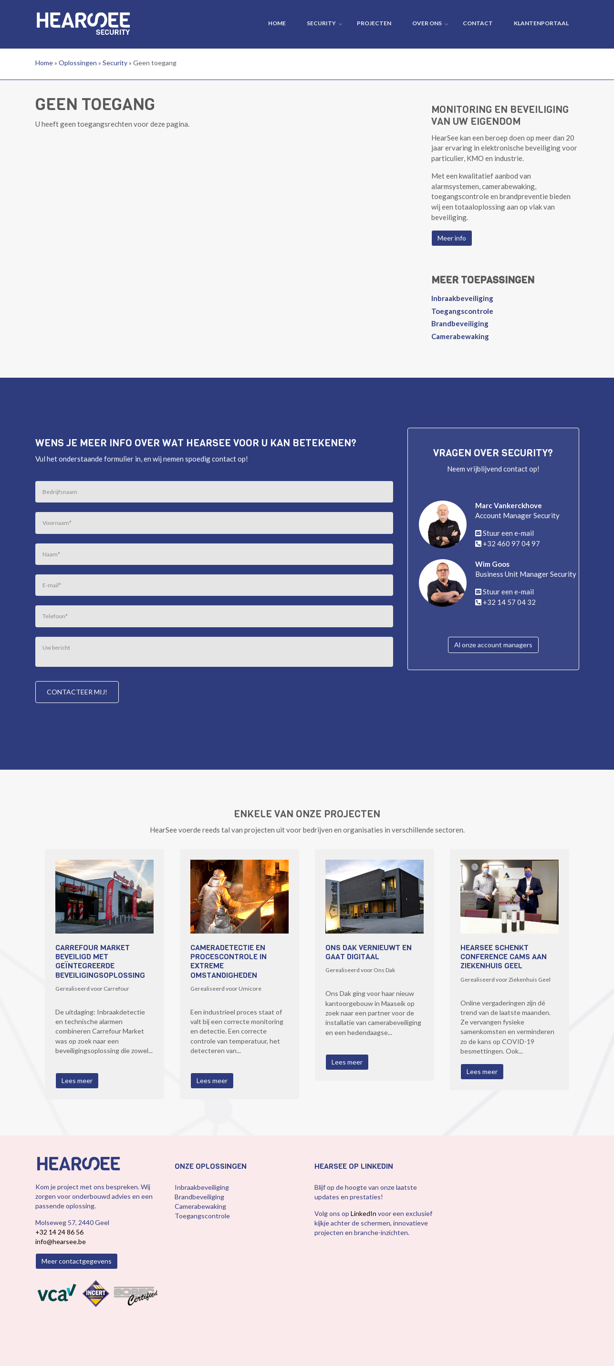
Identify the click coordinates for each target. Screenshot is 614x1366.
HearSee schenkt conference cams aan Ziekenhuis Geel (503, 957)
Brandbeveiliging (460, 323)
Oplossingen (78, 63)
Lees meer (77, 1080)
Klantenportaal (541, 23)
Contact (478, 23)
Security (321, 23)
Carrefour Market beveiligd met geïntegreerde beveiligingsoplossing (100, 961)
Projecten (374, 23)
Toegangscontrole (462, 311)
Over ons (427, 23)
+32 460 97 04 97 (511, 543)
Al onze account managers (493, 645)
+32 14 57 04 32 (509, 602)
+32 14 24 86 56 (59, 1232)
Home (277, 23)
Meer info (451, 238)
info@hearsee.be (60, 1241)
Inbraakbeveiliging (462, 298)
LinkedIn (364, 1213)
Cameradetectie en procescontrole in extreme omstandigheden (228, 961)
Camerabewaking (460, 336)
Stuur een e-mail (508, 533)
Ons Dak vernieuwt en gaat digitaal (368, 952)
